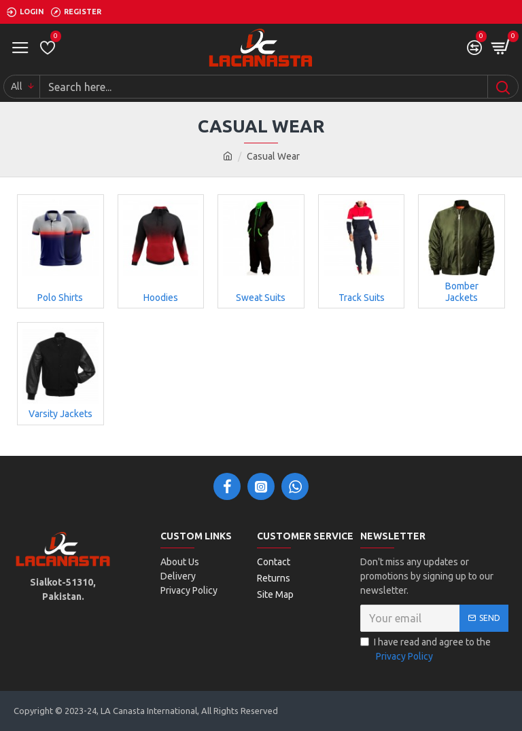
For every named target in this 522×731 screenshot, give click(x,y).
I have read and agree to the (425, 650)
